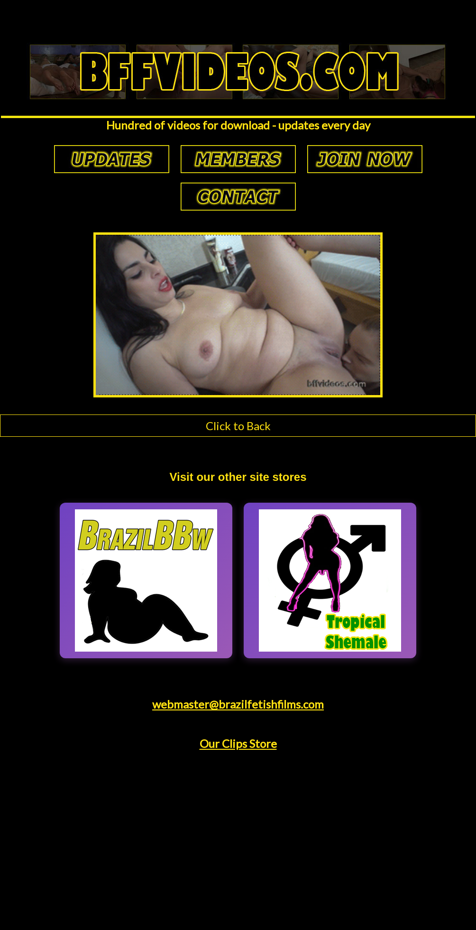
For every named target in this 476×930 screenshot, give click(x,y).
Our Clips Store (238, 743)
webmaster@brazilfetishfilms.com (238, 704)
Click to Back (238, 426)
